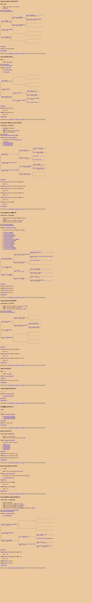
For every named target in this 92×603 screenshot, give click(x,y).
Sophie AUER (8, 73)
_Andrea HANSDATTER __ (6, 41)
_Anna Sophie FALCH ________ (39, 173)
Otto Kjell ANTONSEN (10, 441)
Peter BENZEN (6, 69)
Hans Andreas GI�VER (8, 241)
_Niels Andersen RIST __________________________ (41, 278)
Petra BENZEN (7, 77)
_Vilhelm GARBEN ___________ (39, 178)
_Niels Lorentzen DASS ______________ (45, 565)
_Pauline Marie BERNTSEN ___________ (9, 572)
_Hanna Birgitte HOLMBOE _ (7, 294)
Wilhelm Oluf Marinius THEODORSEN (11, 537)
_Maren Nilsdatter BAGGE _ (34, 351)
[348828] (27, 503)
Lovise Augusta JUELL (7, 70)
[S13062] (6, 585)
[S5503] (5, 385)
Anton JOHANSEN (7, 10)
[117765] (18, 141)
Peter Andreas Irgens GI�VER (10, 257)
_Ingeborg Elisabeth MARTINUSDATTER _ (45, 570)
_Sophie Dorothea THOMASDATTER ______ (45, 579)
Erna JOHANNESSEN (9, 541)
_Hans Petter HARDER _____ (7, 344)
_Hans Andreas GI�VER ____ (7, 275)
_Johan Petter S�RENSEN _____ (19, 17)
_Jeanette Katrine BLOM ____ (25, 190)
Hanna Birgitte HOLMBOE (8, 242)
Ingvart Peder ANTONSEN (7, 32)
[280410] (33, 535)
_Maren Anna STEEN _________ (25, 170)
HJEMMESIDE (4, 56)
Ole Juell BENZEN (6, 97)
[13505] (26, 327)
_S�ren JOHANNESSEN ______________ (34, 15)
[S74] (5, 54)
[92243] (10, 401)
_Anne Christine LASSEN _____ (33, 104)
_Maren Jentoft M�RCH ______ (39, 164)
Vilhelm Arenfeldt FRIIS (8, 154)
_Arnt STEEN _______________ (39, 168)
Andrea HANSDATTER (8, 11)
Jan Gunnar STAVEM (9, 421)
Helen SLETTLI (7, 476)
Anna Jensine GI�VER (8, 249)
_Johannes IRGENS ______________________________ (41, 297)
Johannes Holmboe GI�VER (9, 252)
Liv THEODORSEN (8, 543)
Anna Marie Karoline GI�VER (10, 265)
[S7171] (6, 218)
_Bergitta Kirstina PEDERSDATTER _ (34, 19)
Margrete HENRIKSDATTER (9, 333)
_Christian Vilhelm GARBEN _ (25, 181)
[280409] (21, 534)
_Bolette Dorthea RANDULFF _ (39, 183)
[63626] (2, 437)
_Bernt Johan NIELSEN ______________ (27, 567)
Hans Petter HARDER (7, 332)
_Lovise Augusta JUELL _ (6, 106)
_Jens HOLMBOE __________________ (21, 290)
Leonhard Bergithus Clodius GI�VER (11, 256)
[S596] (5, 203)
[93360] (23, 465)
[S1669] (6, 198)
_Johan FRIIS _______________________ (10, 166)
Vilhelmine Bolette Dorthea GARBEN (10, 146)
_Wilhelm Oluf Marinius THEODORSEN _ (9, 553)
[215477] (21, 498)
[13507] (24, 330)
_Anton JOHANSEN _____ (6, 21)
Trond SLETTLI (7, 473)
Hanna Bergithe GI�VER (9, 258)
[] (2, 54)
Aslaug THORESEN (9, 403)
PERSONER (3, 51)
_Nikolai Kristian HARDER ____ (21, 339)
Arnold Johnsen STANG (10, 501)
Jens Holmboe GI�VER (9, 261)
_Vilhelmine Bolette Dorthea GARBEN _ (10, 185)
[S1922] (6, 119)
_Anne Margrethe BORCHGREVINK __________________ (41, 301)
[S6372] (6, 594)
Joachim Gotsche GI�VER (9, 260)
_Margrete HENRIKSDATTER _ (7, 363)
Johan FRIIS (5, 145)
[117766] (13, 143)
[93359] (13, 464)
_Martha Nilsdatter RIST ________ (21, 280)
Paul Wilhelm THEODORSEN (8, 563)
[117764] (14, 141)
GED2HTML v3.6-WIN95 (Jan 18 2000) (16, 58)
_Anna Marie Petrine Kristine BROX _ (27, 576)
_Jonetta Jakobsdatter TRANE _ (21, 348)
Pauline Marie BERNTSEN (8, 538)
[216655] (10, 67)
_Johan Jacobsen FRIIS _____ (39, 159)
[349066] (10, 75)
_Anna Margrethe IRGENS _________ (21, 299)
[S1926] (6, 509)
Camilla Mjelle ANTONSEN (9, 446)
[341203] (20, 151)
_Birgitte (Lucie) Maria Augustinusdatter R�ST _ (41, 273)
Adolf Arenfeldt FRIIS (8, 155)
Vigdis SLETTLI (7, 474)
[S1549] (6, 307)
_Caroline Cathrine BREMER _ (19, 110)
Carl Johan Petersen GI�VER (10, 264)
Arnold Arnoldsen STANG (9, 505)
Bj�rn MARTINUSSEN (9, 423)
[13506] (19, 329)
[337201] (23, 246)
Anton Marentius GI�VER (9, 253)
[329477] (16, 470)
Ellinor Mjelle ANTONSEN (9, 443)
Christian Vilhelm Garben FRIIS (9, 176)
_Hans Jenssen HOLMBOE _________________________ (41, 288)
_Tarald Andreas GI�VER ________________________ (41, 269)
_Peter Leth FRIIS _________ (25, 161)
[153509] (21, 237)
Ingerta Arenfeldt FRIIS (8, 156)
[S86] (5, 407)
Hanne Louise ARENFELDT (11, 148)
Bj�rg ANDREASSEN (10, 467)
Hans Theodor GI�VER (9, 263)
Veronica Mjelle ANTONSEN (10, 445)
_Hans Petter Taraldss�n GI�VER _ (22, 271)
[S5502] (5, 376)
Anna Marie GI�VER (8, 254)
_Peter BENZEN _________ (6, 87)
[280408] (23, 532)
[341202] (16, 151)
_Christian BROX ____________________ (45, 574)
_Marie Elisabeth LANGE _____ (33, 113)
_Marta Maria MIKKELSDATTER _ (18, 26)
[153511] (5, 236)
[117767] (5, 140)
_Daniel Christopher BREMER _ (33, 108)
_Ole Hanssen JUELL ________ (19, 101)
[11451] (17, 6)
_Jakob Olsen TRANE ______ (34, 346)
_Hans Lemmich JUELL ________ (33, 99)
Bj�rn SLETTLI (7, 472)
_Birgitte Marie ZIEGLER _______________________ (41, 292)
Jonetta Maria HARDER (7, 354)
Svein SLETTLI (7, 475)
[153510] (19, 238)
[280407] (21, 531)
